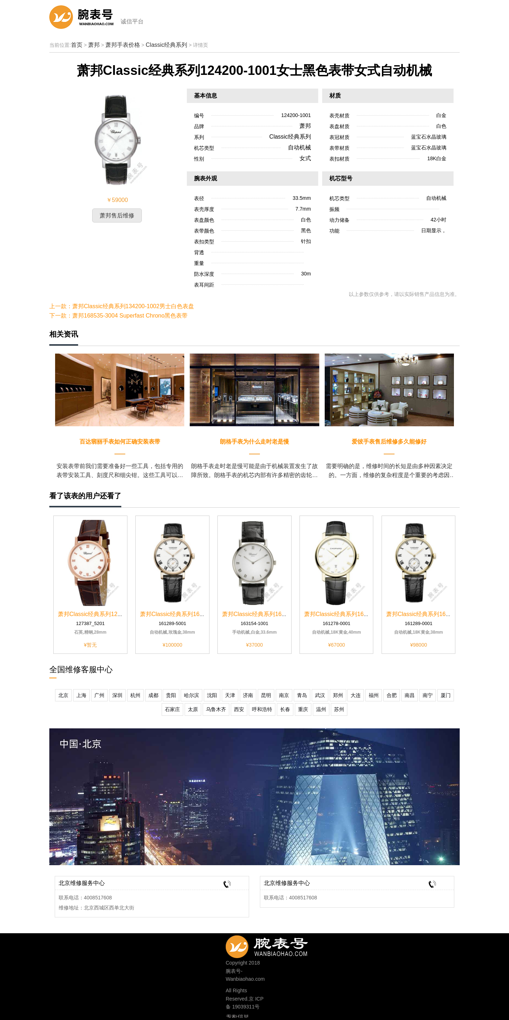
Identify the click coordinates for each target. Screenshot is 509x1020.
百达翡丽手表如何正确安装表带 (120, 442)
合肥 (392, 695)
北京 (63, 695)
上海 (81, 695)
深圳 (117, 695)
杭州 (135, 695)
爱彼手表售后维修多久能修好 (389, 442)
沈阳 (212, 695)
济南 (248, 695)
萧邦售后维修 (117, 215)
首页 (76, 45)
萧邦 (94, 45)
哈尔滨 (191, 695)
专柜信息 (237, 1017)
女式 (305, 158)
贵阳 (171, 695)
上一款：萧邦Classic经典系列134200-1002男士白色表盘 (121, 306)
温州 (321, 709)
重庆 (303, 709)
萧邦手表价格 (122, 45)
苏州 (339, 709)
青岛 (302, 695)
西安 (239, 709)
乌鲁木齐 (216, 709)
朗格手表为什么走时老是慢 (254, 442)
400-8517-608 (278, 945)
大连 (356, 695)
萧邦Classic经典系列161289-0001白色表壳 (441, 614)
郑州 (338, 695)
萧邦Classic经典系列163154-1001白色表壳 (277, 614)
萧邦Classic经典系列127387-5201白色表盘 (113, 614)
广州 (99, 695)
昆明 (266, 695)
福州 (374, 695)
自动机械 (299, 147)
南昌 (410, 695)
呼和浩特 (262, 709)
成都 (153, 695)
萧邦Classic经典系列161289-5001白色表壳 (195, 614)
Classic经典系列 (167, 45)
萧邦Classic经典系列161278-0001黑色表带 (359, 614)
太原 (193, 709)
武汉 (320, 695)
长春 (285, 709)
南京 (284, 695)
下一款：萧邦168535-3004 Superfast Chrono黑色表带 (118, 316)
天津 (230, 695)
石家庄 (172, 709)
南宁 (428, 695)
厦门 (446, 695)
